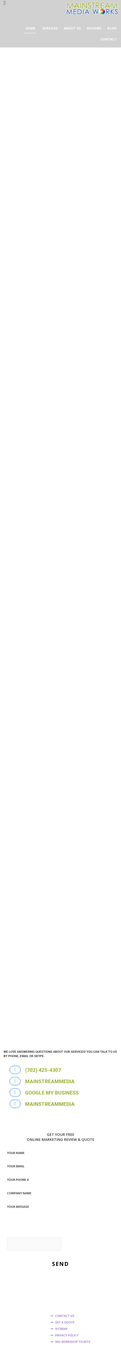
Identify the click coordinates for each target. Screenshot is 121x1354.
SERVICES (50, 28)
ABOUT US (72, 28)
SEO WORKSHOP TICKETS (72, 1305)
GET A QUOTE (64, 1285)
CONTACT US (64, 1279)
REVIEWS (94, 28)
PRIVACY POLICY (66, 1298)
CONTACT (108, 39)
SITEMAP (61, 1292)
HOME (30, 28)
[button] (43, 1033)
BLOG (111, 28)
